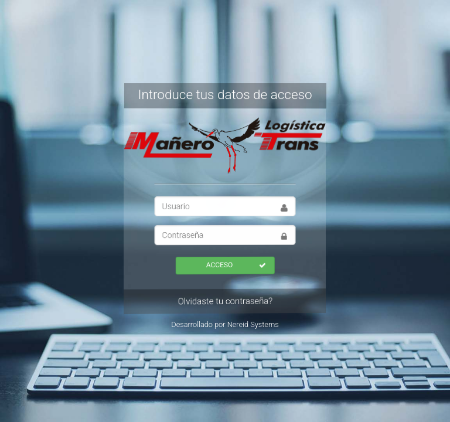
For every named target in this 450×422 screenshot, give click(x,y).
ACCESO (235, 265)
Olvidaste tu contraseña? (224, 301)
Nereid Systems (253, 324)
